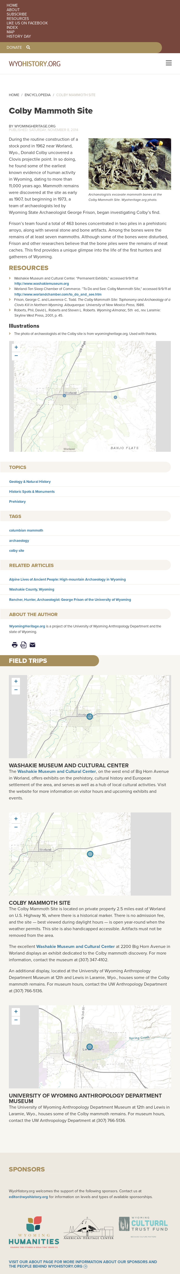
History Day (19, 36)
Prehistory (17, 501)
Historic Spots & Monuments (32, 491)
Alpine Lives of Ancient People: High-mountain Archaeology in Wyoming (67, 579)
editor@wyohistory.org (28, 1196)
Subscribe (17, 14)
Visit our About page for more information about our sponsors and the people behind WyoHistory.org (83, 1264)
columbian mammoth (26, 530)
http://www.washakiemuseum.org (41, 283)
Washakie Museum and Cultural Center (69, 765)
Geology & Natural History (30, 481)
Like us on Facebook (27, 23)
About (13, 10)
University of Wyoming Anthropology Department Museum (85, 1098)
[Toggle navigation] (168, 63)
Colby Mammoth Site (39, 903)
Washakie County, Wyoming (31, 589)
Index (12, 27)
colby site (16, 550)
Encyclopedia (38, 95)
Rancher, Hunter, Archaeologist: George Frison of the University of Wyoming (70, 599)
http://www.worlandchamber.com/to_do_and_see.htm (58, 294)
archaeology (19, 540)
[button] (64, 395)
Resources (18, 19)
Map (10, 32)
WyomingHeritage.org (34, 126)
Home (12, 5)
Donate (14, 47)
